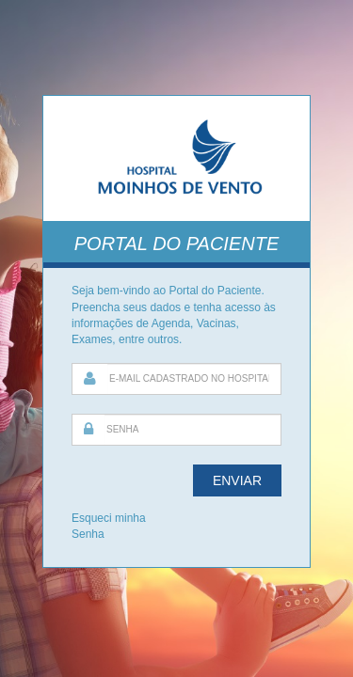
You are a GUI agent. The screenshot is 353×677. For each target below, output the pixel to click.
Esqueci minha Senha (109, 526)
